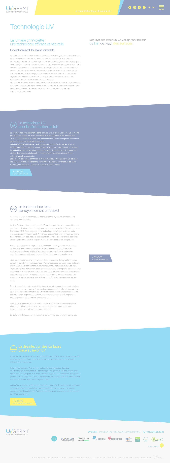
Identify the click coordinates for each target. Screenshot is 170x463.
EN (153, 7)
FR (149, 7)
